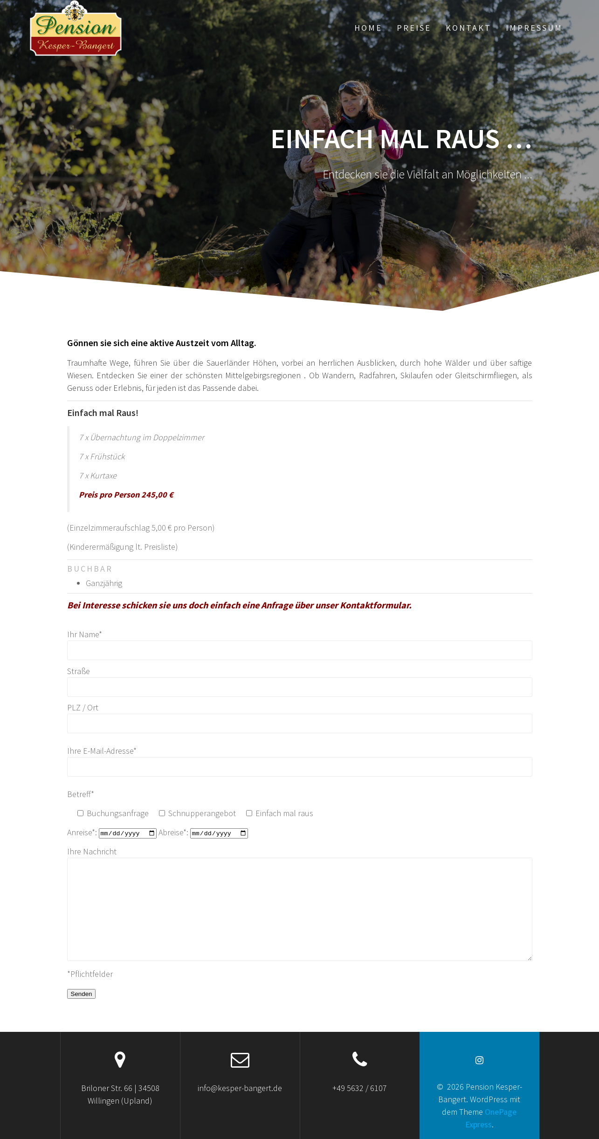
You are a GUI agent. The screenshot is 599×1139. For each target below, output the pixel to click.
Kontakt (468, 27)
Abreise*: (203, 832)
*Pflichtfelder (90, 973)
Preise (414, 27)
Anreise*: (112, 832)
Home (368, 27)
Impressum (534, 27)
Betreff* (80, 794)
